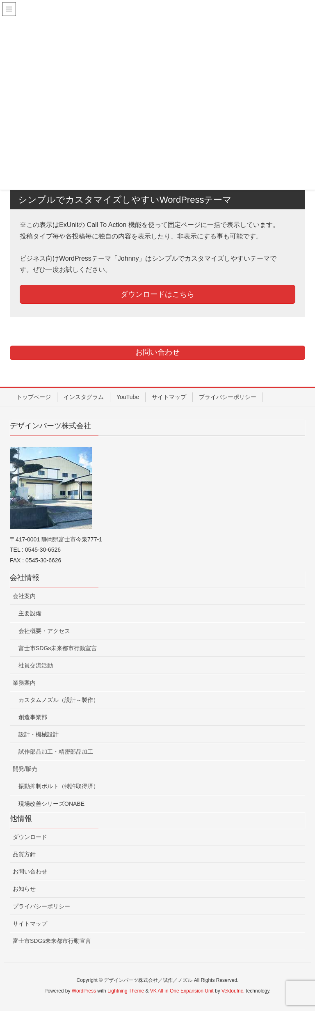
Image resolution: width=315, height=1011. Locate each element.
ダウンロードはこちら (157, 294)
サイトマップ (169, 397)
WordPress (84, 991)
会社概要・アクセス (44, 631)
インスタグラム (84, 397)
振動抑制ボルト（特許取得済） (58, 786)
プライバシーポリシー (227, 397)
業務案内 (24, 682)
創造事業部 (32, 717)
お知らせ (24, 888)
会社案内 (24, 596)
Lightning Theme (125, 991)
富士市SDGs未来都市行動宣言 (57, 648)
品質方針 (24, 854)
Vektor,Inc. (232, 991)
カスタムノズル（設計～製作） (58, 700)
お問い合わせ (30, 871)
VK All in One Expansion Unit (182, 991)
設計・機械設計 (38, 734)
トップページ (33, 397)
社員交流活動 (35, 665)
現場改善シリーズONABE (51, 803)
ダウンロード (30, 837)
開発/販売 (25, 769)
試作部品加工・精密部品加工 (55, 751)
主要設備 (29, 613)
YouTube (127, 397)
